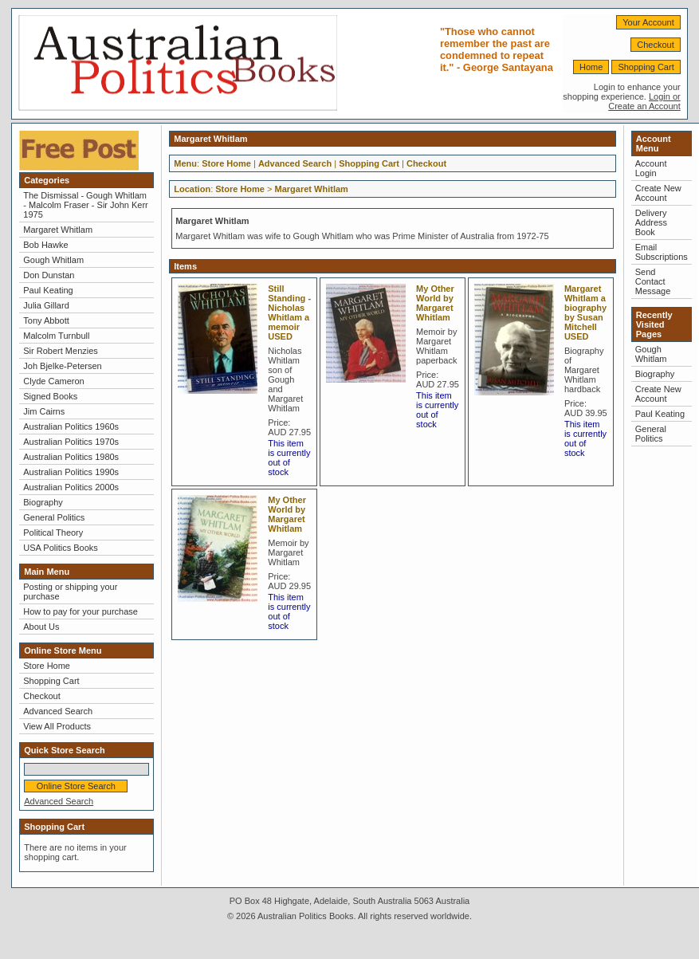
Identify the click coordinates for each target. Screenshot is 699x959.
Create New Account (658, 192)
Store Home (46, 665)
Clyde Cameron (53, 381)
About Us (41, 626)
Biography (43, 502)
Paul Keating (48, 290)
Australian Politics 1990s (71, 472)
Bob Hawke (45, 245)
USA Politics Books (60, 547)
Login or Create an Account (644, 101)
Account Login (651, 168)
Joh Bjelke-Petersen (62, 366)
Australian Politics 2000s (71, 487)
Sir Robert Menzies (60, 351)
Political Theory (53, 532)
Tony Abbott (46, 320)
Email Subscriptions (661, 251)
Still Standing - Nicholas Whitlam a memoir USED (289, 312)
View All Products (57, 726)
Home (591, 67)
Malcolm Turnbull (56, 335)
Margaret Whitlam (57, 229)
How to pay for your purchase (80, 611)
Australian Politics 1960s (71, 426)
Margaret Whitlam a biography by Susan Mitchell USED (585, 312)
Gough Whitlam (53, 260)
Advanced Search (57, 711)
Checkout (655, 44)
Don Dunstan (48, 275)
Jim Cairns (44, 411)
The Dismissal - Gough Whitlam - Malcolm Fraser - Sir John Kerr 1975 (85, 205)
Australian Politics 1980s (71, 457)
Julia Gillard (46, 305)
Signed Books (50, 396)
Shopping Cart (645, 67)
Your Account (647, 22)
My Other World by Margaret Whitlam (435, 303)
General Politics (53, 517)
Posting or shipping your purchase (70, 591)
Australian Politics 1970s (71, 441)
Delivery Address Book (651, 222)
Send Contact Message (653, 281)
